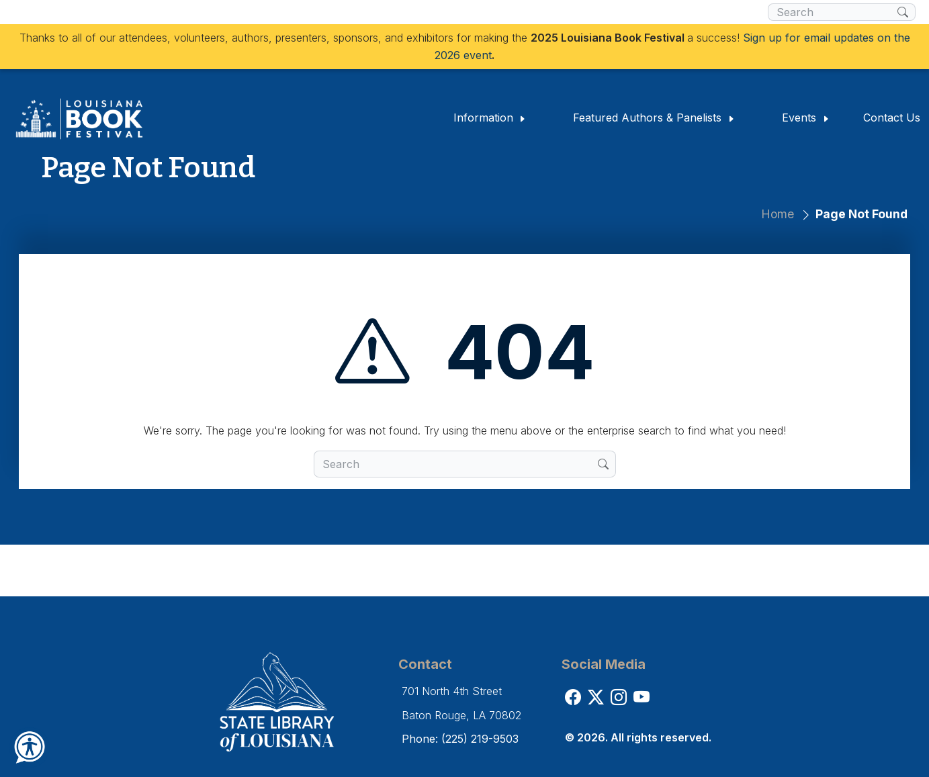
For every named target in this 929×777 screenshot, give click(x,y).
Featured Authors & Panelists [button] (654, 117)
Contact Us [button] (891, 117)
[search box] (832, 12)
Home (777, 214)
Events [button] (806, 117)
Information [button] (490, 117)
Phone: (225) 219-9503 (460, 738)
